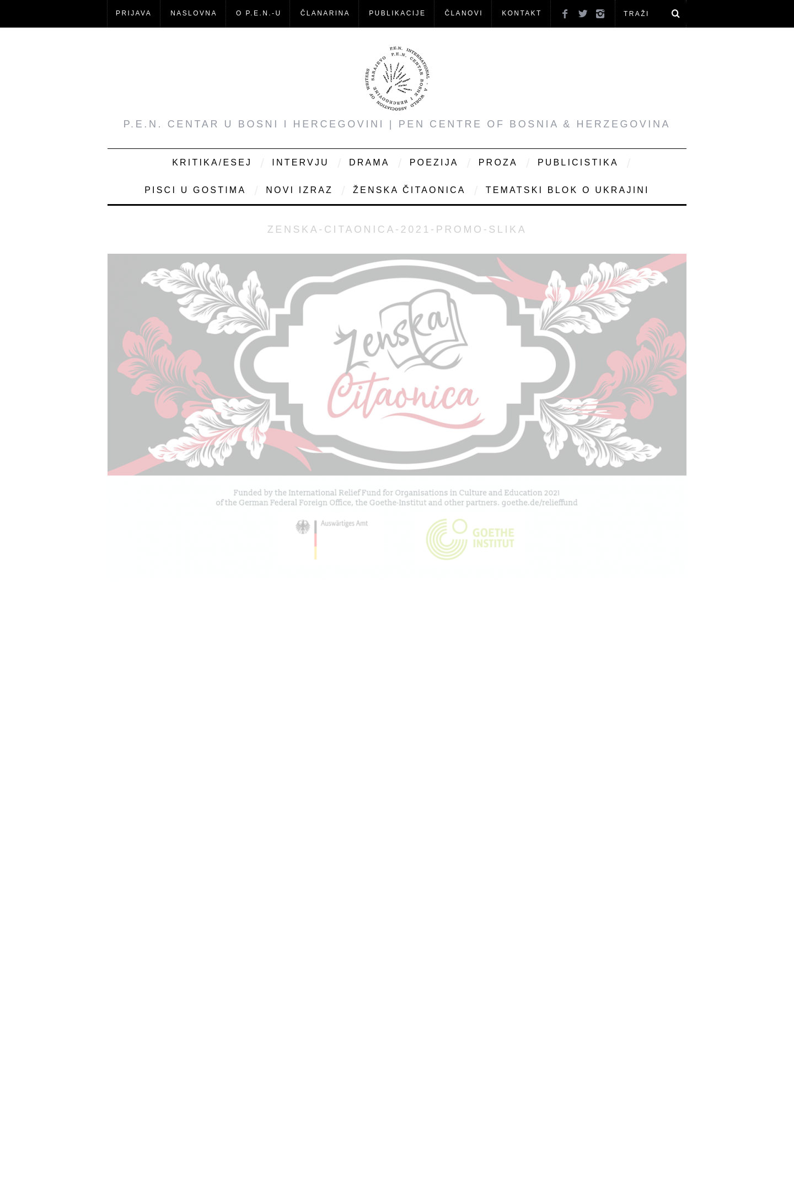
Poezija (434, 162)
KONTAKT (522, 13)
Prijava (134, 13)
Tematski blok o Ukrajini (568, 190)
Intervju (300, 162)
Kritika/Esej (212, 162)
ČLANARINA (325, 13)
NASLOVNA (193, 13)
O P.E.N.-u (258, 13)
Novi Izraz (299, 190)
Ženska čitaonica (409, 190)
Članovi (463, 13)
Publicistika (578, 162)
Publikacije (397, 13)
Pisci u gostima (195, 190)
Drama (369, 162)
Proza (498, 162)
